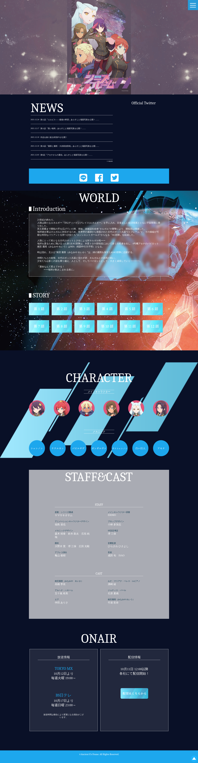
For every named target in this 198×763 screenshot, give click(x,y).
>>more (110, 161)
